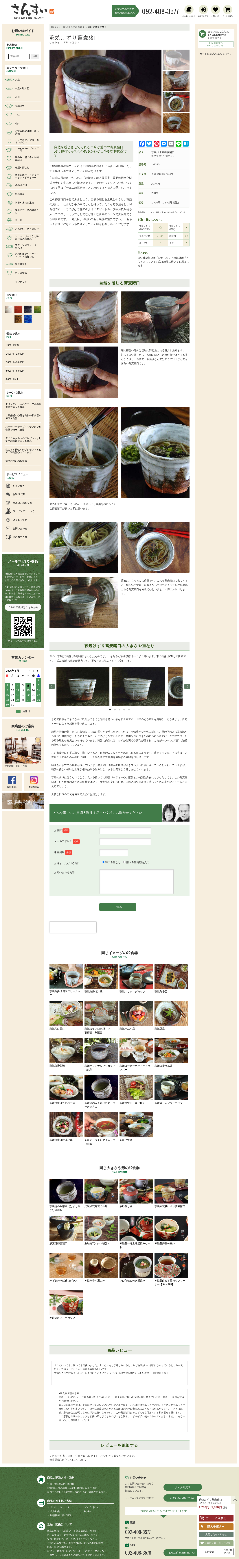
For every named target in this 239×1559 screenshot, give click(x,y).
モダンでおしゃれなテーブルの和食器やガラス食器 (23, 405)
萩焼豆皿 (171, 1015)
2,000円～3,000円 (15, 362)
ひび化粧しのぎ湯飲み (136, 1267)
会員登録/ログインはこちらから (67, 1459)
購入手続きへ (216, 1526)
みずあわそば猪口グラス (66, 1267)
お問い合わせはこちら (183, 1498)
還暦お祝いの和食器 (16, 461)
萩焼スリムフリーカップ (171, 1089)
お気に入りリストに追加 (217, 1543)
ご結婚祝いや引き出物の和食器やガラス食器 (23, 417)
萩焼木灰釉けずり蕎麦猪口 (171, 1193)
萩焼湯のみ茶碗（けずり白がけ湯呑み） (101, 1091)
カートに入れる (216, 1518)
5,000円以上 (12, 379)
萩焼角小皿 (171, 978)
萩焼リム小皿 (136, 1015)
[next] (187, 686)
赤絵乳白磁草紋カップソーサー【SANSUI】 (171, 1269)
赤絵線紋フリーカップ (66, 1304)
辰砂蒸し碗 (136, 1193)
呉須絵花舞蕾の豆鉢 (101, 1193)
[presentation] (72, 933)
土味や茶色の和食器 (71, 27)
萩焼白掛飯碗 (66, 1052)
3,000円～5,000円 (15, 370)
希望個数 (63, 852)
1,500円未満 (12, 345)
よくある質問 (182, 1487)
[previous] (52, 686)
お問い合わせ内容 (64, 872)
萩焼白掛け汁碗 (101, 978)
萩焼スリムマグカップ (136, 978)
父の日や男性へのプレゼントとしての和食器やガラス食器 (23, 451)
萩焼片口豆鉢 (66, 1015)
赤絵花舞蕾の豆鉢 (171, 1230)
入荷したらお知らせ (216, 1534)
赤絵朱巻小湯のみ (101, 1267)
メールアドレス (67, 841)
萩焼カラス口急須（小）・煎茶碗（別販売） (101, 1017)
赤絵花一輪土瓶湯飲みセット (136, 1232)
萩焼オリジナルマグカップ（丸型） (101, 1054)
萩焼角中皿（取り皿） (136, 1089)
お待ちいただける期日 (67, 863)
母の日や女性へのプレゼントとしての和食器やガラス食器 (23, 440)
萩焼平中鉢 (136, 1127)
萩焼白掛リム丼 (171, 1052)
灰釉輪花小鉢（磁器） (101, 1230)
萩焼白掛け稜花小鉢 (66, 1126)
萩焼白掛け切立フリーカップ (66, 980)
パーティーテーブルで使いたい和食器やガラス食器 (23, 428)
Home (54, 27)
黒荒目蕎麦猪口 (66, 1230)
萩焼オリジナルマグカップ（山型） (101, 1128)
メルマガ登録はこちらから (23, 607)
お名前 (61, 830)
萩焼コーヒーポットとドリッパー (136, 1054)
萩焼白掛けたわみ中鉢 (66, 1090)
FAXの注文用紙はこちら (183, 1552)
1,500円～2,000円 (15, 353)
